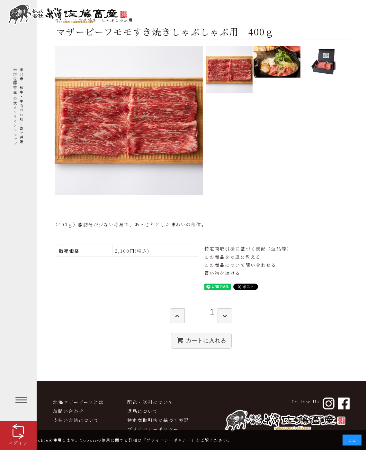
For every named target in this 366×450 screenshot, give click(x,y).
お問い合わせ (68, 411)
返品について (142, 411)
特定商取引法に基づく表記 (158, 420)
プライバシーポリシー (153, 429)
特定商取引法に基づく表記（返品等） (248, 248)
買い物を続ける (222, 273)
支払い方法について (76, 420)
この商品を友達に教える (232, 257)
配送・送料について (150, 402)
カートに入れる (201, 340)
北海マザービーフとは (78, 402)
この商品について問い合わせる (240, 265)
